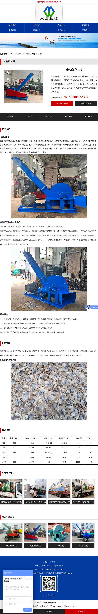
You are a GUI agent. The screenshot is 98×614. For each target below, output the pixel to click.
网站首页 (12, 25)
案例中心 (36, 30)
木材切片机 (59, 546)
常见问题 (12, 30)
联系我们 (85, 30)
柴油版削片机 (11, 546)
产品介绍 (9, 117)
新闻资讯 (85, 25)
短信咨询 (49, 611)
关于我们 (36, 25)
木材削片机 (30, 54)
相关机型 (88, 117)
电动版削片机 (35, 546)
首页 (11, 54)
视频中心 (61, 30)
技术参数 (49, 117)
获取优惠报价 (62, 104)
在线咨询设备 (85, 104)
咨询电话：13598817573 (49, 2)
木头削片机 (83, 546)
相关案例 (68, 117)
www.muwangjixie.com (63, 606)
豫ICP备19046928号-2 (53, 602)
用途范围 (29, 117)
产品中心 (61, 25)
